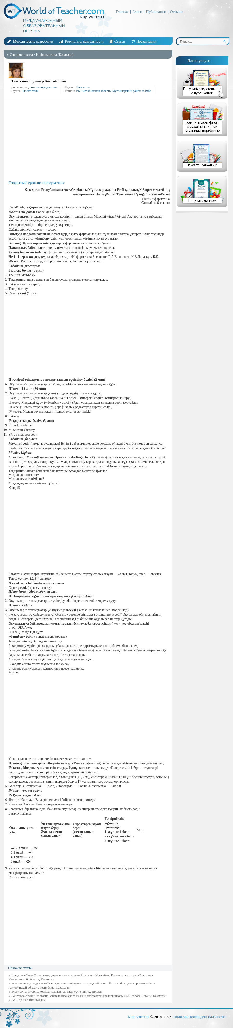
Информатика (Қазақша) (55, 54)
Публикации (156, 12)
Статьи (119, 41)
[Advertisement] (89, 139)
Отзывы (176, 12)
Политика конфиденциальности (199, 1017)
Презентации (146, 41)
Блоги (137, 12)
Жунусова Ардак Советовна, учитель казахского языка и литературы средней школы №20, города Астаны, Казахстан (88, 995)
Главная (122, 12)
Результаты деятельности (84, 41)
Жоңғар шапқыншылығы (28, 1000)
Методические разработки (33, 41)
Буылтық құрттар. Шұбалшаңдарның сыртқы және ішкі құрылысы (56, 991)
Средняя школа (21, 54)
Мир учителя (138, 1017)
